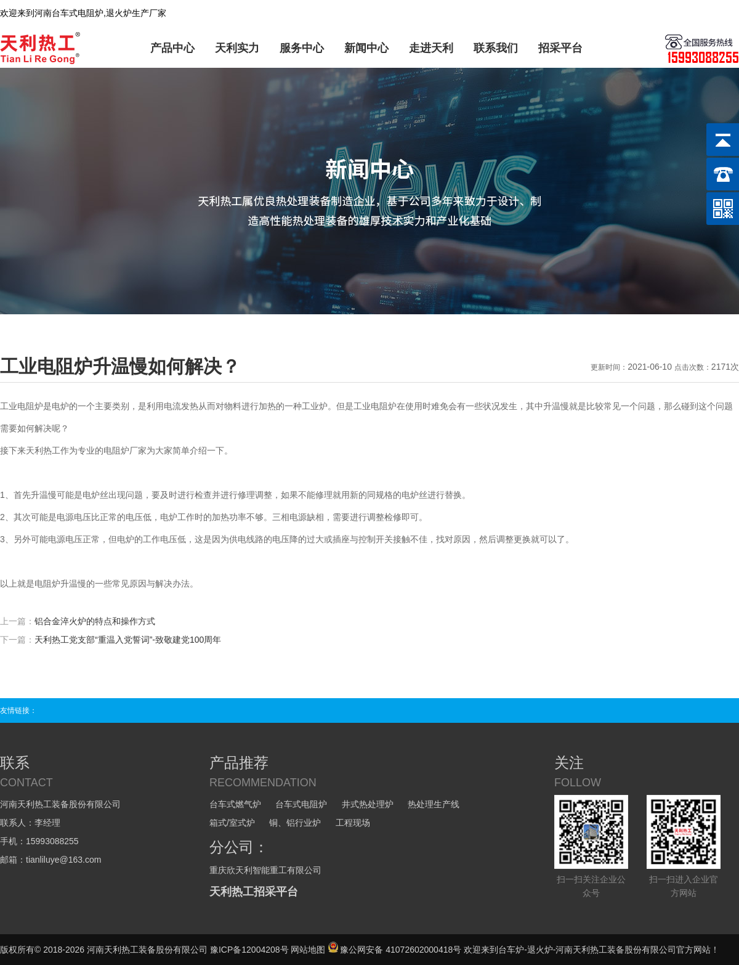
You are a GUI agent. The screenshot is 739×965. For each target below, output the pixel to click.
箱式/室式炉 (232, 823)
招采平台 (560, 48)
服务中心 (302, 48)
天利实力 (237, 48)
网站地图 (308, 950)
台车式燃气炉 (235, 804)
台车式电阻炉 (301, 804)
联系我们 (496, 48)
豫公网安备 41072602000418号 (394, 950)
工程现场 (353, 823)
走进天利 (431, 48)
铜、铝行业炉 (295, 823)
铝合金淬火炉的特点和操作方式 (94, 621)
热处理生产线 (433, 804)
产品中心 (172, 48)
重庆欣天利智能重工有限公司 (265, 870)
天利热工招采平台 (253, 892)
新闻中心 (366, 48)
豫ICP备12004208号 (249, 950)
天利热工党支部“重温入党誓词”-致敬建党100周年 (127, 640)
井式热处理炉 (368, 804)
